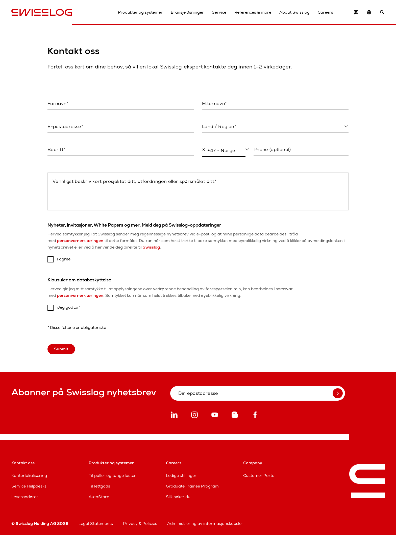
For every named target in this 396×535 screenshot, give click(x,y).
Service (219, 12)
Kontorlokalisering (29, 475)
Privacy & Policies (140, 523)
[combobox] (275, 127)
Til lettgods (99, 486)
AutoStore (99, 496)
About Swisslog (294, 12)
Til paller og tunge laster (112, 475)
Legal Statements (96, 523)
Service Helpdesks (28, 486)
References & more (252, 12)
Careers (325, 12)
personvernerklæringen (80, 240)
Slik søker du (178, 496)
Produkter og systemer (140, 12)
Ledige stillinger (181, 475)
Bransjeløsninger (187, 12)
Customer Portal (259, 475)
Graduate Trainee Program (192, 486)
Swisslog (151, 247)
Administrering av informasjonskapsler (205, 523)
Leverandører (24, 496)
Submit (61, 349)
